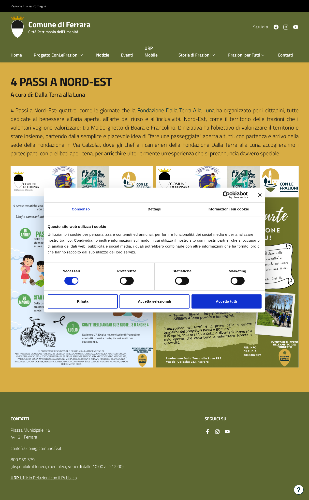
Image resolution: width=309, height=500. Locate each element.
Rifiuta (82, 301)
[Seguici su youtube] (294, 26)
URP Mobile (151, 51)
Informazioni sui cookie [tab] (228, 209)
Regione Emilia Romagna (28, 5)
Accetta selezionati (154, 301)
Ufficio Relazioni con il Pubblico (44, 477)
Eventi (127, 54)
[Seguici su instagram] (284, 26)
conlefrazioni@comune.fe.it (36, 448)
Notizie (102, 54)
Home (16, 54)
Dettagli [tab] (155, 209)
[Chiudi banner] (260, 195)
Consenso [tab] (81, 209)
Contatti (285, 54)
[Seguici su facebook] (274, 26)
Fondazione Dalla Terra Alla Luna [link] (176, 110)
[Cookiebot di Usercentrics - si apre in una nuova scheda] (226, 195)
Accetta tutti (226, 301)
